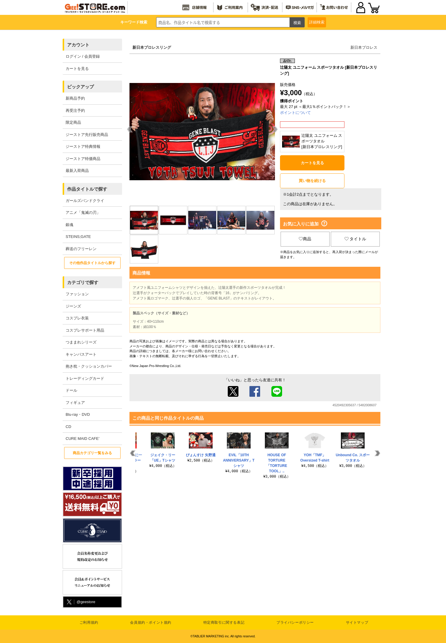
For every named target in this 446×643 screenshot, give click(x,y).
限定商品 (73, 122)
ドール (71, 390)
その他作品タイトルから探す (92, 263)
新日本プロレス (363, 47)
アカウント (78, 44)
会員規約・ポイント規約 (150, 622)
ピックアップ (80, 86)
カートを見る (77, 68)
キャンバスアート (81, 354)
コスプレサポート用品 (85, 330)
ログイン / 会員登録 (83, 56)
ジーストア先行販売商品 (87, 134)
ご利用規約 (89, 622)
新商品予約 (75, 98)
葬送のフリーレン (81, 249)
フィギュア (75, 402)
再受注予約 (75, 110)
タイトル (355, 238)
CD (68, 426)
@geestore (80, 602)
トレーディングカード (85, 378)
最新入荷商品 (77, 170)
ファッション (77, 294)
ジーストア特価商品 (83, 158)
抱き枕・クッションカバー (89, 366)
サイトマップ (357, 622)
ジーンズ (73, 306)
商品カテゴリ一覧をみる (92, 453)
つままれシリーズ (81, 342)
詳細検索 (317, 22)
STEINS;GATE (78, 236)
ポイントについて (295, 112)
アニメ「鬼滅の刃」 (83, 212)
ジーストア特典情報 (83, 146)
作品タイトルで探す (87, 189)
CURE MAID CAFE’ (82, 438)
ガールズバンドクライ (85, 200)
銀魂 (69, 224)
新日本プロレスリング (151, 47)
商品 (305, 238)
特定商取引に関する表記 (224, 622)
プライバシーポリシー (295, 622)
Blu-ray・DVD (78, 414)
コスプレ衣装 (77, 318)
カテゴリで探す (82, 282)
